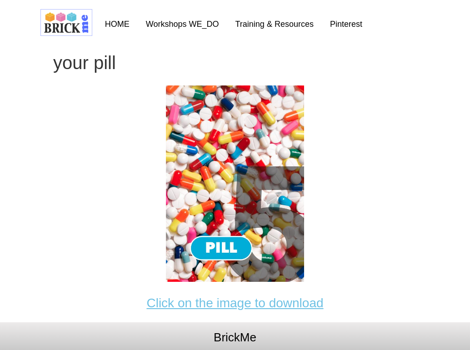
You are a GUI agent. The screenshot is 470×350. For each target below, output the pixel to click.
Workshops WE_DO (182, 24)
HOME (117, 24)
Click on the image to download (234, 303)
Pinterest (346, 24)
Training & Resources (274, 24)
